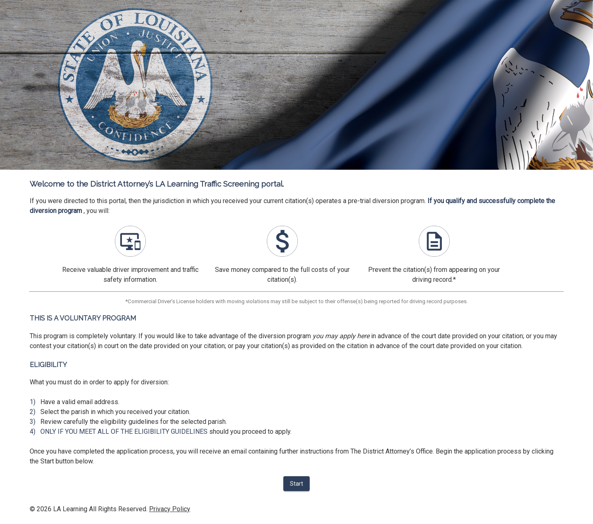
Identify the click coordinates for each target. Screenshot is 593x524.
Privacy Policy (169, 509)
